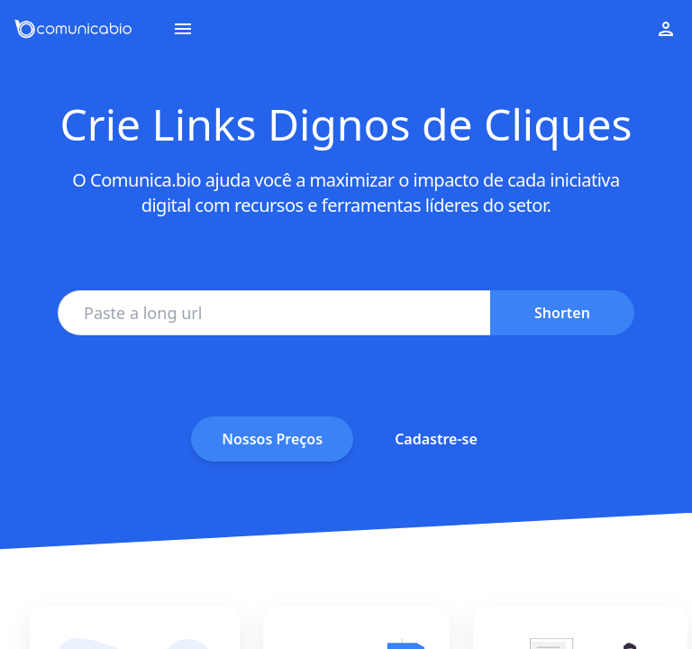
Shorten (562, 313)
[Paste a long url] (274, 312)
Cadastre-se (436, 439)
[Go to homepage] (73, 29)
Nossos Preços (272, 439)
